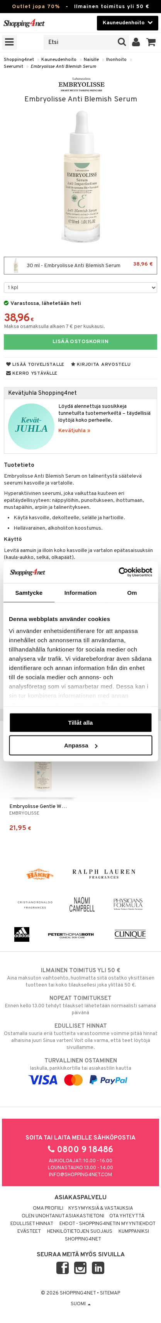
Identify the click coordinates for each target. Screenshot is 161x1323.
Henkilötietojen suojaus (79, 1232)
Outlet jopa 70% (36, 6)
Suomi (81, 1304)
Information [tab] (80, 592)
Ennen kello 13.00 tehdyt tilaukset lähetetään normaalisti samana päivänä (80, 1005)
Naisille (91, 60)
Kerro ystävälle (32, 373)
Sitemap (110, 1293)
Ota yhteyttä (126, 1216)
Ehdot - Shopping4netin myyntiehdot (107, 1224)
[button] (151, 42)
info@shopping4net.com (80, 1175)
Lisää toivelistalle (35, 365)
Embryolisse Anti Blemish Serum (63, 67)
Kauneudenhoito (58, 60)
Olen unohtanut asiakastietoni (63, 1216)
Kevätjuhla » (74, 431)
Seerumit (13, 67)
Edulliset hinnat (31, 1224)
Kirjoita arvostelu (100, 365)
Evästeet (29, 1232)
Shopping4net (19, 60)
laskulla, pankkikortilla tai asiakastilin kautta (80, 1070)
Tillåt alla (80, 722)
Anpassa (81, 745)
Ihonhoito (116, 60)
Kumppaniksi (134, 1232)
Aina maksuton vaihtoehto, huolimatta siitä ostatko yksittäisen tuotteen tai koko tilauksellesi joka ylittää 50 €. (80, 977)
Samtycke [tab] (28, 592)
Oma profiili (48, 1208)
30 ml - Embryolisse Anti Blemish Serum (80, 265)
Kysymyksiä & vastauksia (100, 1208)
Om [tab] (132, 592)
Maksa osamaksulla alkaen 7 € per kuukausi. (54, 326)
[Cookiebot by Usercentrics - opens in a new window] (118, 572)
